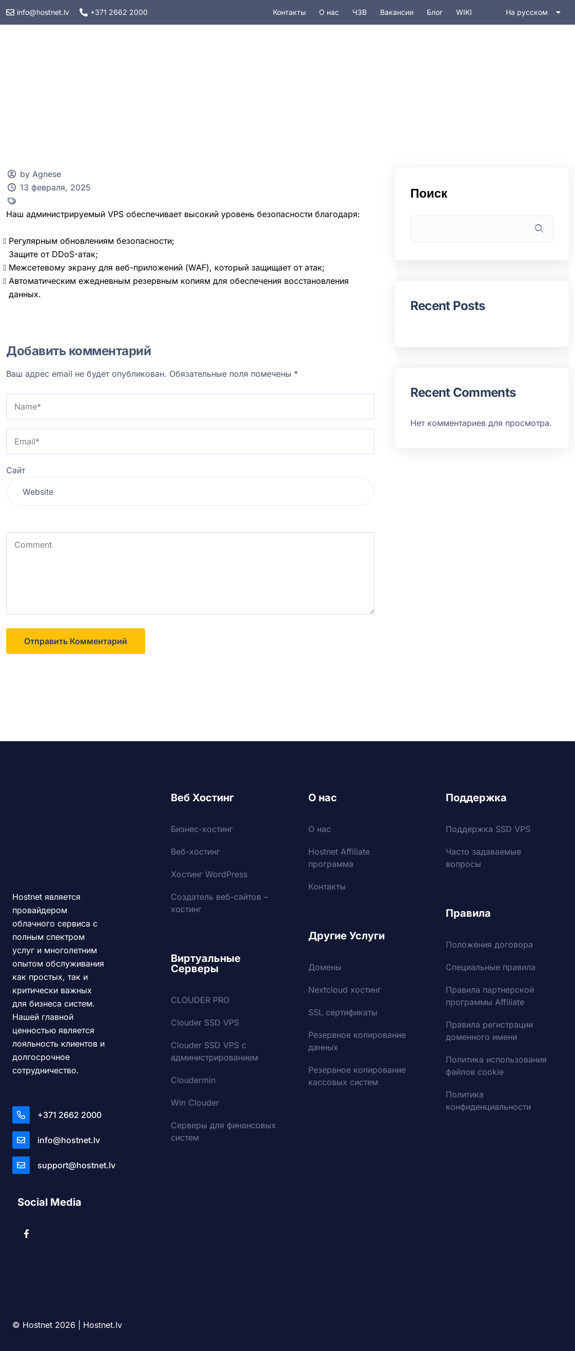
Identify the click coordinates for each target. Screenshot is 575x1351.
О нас (319, 829)
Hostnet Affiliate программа (339, 857)
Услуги (266, 90)
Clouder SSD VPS (205, 1022)
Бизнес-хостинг (202, 829)
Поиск (428, 192)
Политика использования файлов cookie (496, 1065)
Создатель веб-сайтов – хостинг (219, 903)
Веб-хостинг (195, 851)
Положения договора (489, 944)
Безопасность (342, 90)
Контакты (327, 886)
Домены (422, 90)
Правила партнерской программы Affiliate (490, 996)
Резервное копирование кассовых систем (357, 1076)
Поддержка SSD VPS (488, 829)
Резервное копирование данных (357, 1041)
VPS (210, 90)
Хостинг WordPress (209, 874)
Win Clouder (195, 1102)
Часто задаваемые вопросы (483, 857)
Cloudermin (193, 1080)
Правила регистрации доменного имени (489, 1030)
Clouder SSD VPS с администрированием (214, 1051)
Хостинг (151, 90)
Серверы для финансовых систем (223, 1131)
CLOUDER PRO (200, 1000)
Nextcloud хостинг (344, 990)
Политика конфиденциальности (488, 1100)
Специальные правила (491, 967)
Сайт (15, 470)
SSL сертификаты (343, 1012)
